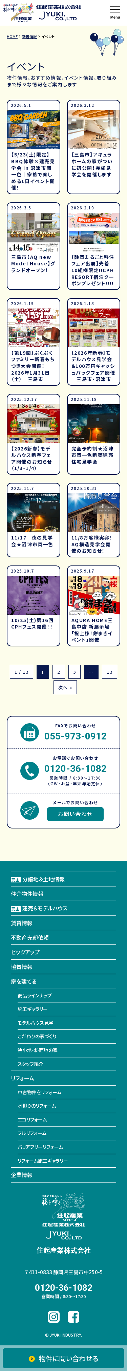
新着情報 (29, 36)
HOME (12, 36)
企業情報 (22, 1175)
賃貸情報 (22, 923)
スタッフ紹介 (30, 1063)
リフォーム (22, 1078)
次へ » (65, 687)
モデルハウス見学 (36, 1022)
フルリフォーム (32, 1133)
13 (109, 672)
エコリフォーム (32, 1119)
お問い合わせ (75, 814)
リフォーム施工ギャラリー (43, 1160)
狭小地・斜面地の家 (38, 1050)
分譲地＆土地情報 (38, 879)
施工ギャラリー (33, 1008)
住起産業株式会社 (64, 1250)
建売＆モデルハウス (39, 908)
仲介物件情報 (27, 893)
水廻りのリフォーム (37, 1105)
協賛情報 (22, 967)
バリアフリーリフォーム (40, 1146)
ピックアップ (25, 952)
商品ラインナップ (35, 995)
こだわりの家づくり (37, 1036)
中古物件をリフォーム (39, 1092)
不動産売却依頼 (30, 937)
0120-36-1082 (75, 768)
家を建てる (24, 981)
